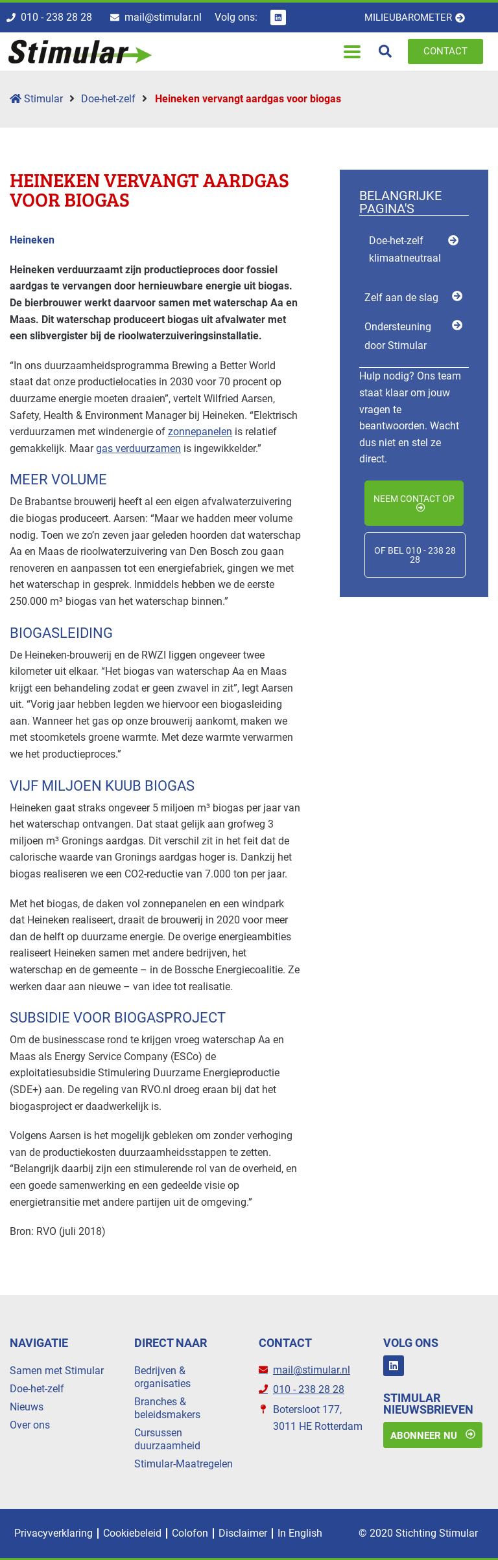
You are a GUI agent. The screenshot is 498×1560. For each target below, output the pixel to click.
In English (300, 1533)
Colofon (190, 1533)
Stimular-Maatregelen (183, 1464)
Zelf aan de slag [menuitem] (401, 298)
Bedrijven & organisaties (162, 1377)
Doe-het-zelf (108, 99)
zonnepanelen (200, 432)
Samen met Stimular (57, 1370)
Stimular (36, 99)
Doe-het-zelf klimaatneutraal (405, 249)
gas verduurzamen (138, 448)
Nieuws (26, 1407)
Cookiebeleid (132, 1533)
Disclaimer (243, 1533)
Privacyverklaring (53, 1533)
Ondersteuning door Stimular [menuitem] (397, 336)
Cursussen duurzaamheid (167, 1439)
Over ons (30, 1425)
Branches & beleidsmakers (167, 1408)
